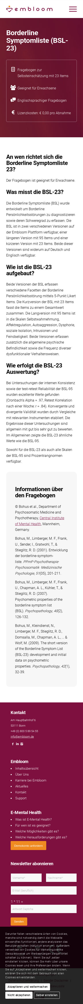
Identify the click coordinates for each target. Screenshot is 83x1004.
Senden (19, 921)
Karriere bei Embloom (30, 780)
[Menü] (71, 9)
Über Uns (22, 774)
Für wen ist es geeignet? (32, 825)
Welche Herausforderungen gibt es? (41, 837)
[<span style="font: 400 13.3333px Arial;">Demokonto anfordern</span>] (28, 845)
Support (21, 798)
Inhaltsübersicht (27, 769)
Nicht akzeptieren (19, 995)
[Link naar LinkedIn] (17, 745)
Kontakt (20, 792)
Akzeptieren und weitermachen (28, 986)
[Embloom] (34, 9)
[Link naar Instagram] (21, 745)
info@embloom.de (22, 736)
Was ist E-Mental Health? (33, 819)
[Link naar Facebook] (13, 745)
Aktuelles (21, 786)
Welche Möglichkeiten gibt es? (37, 831)
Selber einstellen (47, 995)
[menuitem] (71, 9)
